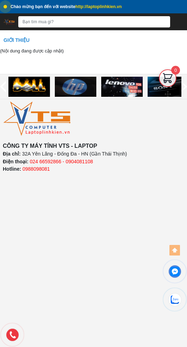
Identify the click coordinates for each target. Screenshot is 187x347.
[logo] (37, 118)
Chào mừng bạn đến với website (63, 7)
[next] (184, 86)
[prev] (3, 87)
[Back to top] (174, 250)
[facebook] (174, 271)
